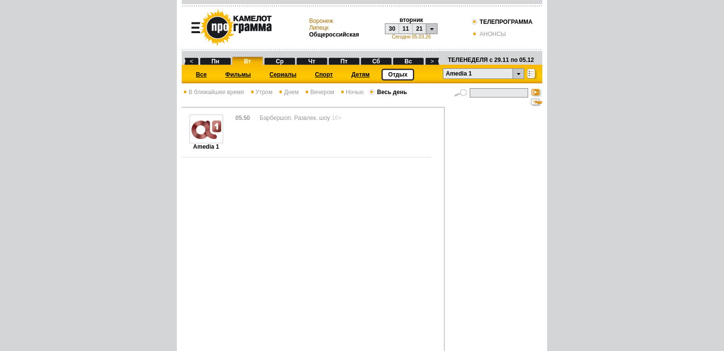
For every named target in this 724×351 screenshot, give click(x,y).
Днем (288, 92)
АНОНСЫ (488, 34)
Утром (261, 92)
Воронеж (321, 21)
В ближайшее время (213, 92)
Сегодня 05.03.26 (411, 36)
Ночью (351, 92)
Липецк (318, 27)
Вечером (319, 92)
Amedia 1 (206, 144)
